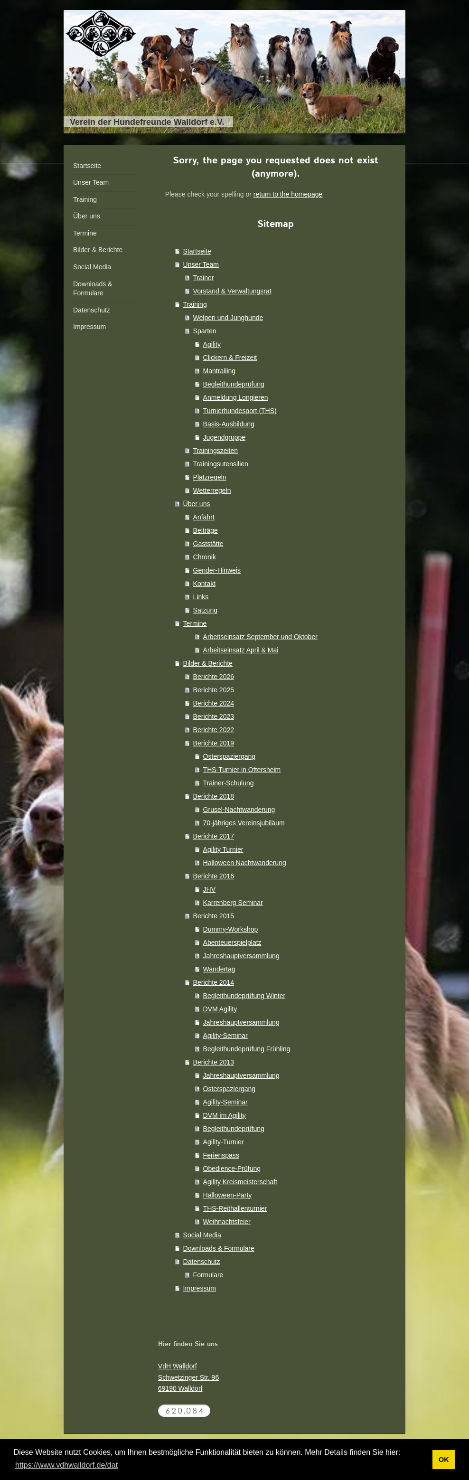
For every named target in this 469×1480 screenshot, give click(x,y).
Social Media (202, 1235)
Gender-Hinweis (217, 570)
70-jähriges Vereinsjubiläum (244, 823)
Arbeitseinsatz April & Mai (241, 650)
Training (195, 304)
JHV (209, 889)
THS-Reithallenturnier (235, 1208)
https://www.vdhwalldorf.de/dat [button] (66, 1465)
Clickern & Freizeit (230, 357)
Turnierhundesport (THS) (240, 411)
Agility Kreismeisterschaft (240, 1182)
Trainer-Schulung (228, 783)
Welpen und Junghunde (228, 317)
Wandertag (219, 969)
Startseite (197, 251)
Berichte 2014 (213, 982)
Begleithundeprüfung (233, 384)
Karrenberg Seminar (233, 902)
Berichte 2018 (213, 796)
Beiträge (205, 530)
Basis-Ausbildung (228, 424)
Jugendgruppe (224, 437)
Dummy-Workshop (230, 929)
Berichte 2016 (213, 876)
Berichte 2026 (213, 676)
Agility (212, 344)
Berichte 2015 (213, 916)
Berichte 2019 (213, 743)
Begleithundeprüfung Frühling (247, 1049)
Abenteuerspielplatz (232, 942)
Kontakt (204, 583)
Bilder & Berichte (208, 663)
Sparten (204, 331)
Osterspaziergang (229, 756)
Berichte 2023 (213, 716)
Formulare (208, 1275)
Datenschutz (201, 1261)
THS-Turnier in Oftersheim (242, 769)
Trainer (203, 278)
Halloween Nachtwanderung (244, 863)
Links (201, 597)
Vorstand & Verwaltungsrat (232, 291)
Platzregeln (209, 477)
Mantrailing (219, 371)
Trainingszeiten (215, 450)
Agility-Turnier (223, 1142)
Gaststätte (208, 543)
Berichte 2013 (213, 1062)
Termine (195, 623)
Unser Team (201, 264)
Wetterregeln (212, 490)
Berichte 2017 (213, 836)
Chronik (204, 557)
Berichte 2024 (213, 703)
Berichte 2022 (213, 730)
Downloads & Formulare (218, 1248)
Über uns (196, 504)
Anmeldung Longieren (235, 397)
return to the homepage (288, 194)
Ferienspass (221, 1155)
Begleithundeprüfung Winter (244, 995)
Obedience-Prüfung (232, 1168)
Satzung (205, 610)
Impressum (199, 1288)
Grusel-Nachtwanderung (239, 809)
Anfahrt (204, 517)
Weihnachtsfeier (227, 1221)
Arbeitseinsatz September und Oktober (260, 637)
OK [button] (444, 1459)
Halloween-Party (227, 1195)
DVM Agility (220, 1009)
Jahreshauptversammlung (241, 956)
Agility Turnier (223, 849)
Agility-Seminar (225, 1035)
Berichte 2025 (213, 690)
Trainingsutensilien (220, 464)
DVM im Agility (224, 1115)
